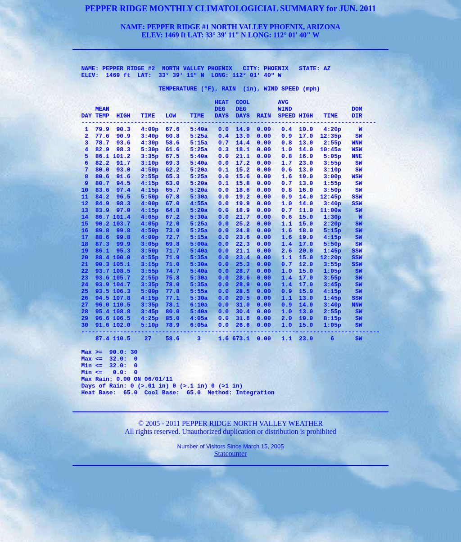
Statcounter (230, 522)
